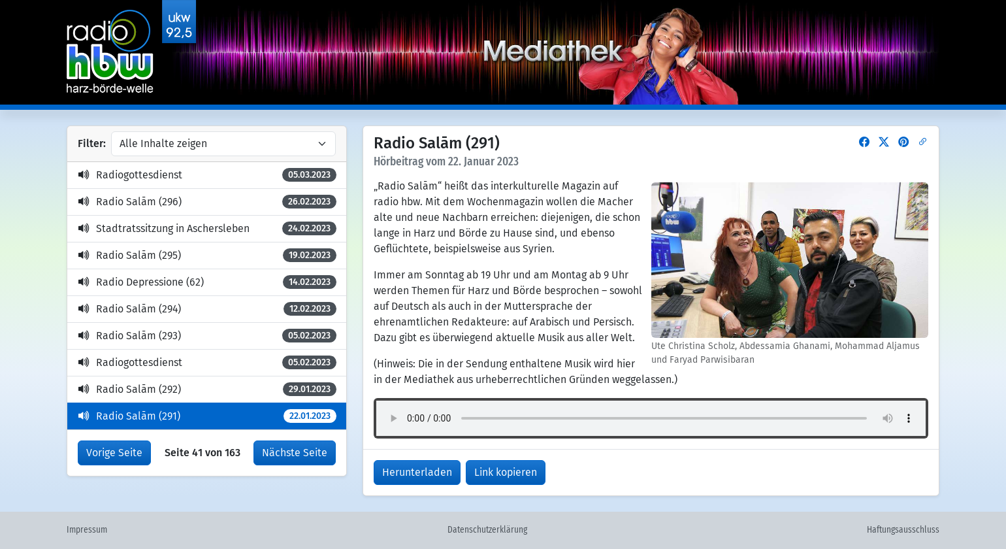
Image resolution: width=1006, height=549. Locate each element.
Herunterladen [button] (417, 472)
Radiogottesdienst (207, 175)
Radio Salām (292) (207, 389)
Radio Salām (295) (207, 255)
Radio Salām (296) (207, 201)
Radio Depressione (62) (207, 282)
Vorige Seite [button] (114, 452)
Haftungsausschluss (903, 530)
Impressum (87, 530)
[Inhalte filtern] (223, 143)
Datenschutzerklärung (487, 530)
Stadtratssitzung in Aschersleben (207, 228)
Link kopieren (505, 472)
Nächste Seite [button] (294, 452)
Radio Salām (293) (207, 335)
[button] (864, 142)
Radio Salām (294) (207, 309)
